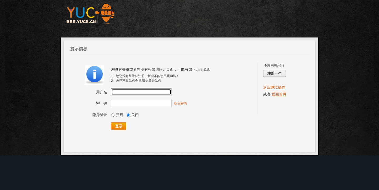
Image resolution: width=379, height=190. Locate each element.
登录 (118, 126)
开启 (117, 115)
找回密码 (180, 103)
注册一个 (274, 73)
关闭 (133, 115)
